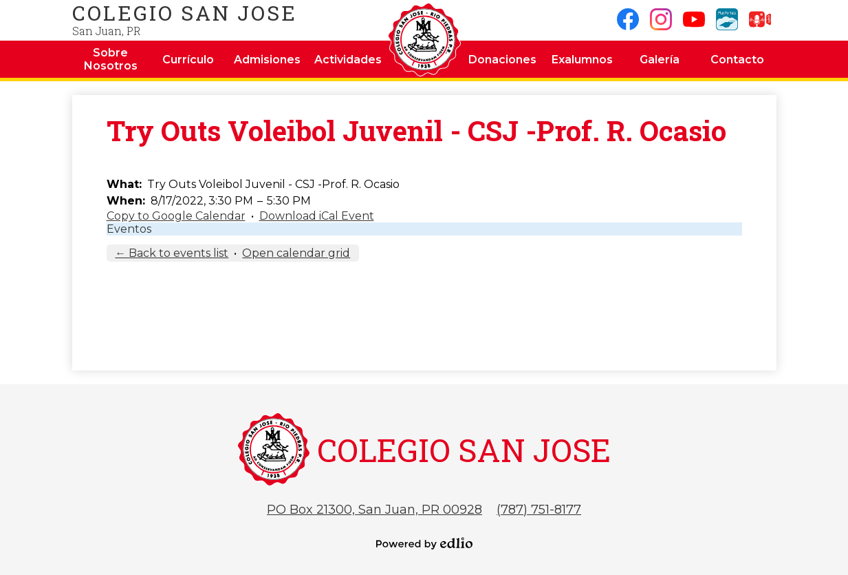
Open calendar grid (296, 253)
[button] (111, 59)
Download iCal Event (316, 215)
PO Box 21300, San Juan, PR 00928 (374, 509)
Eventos (129, 229)
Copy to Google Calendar (176, 215)
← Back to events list (171, 253)
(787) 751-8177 (539, 509)
